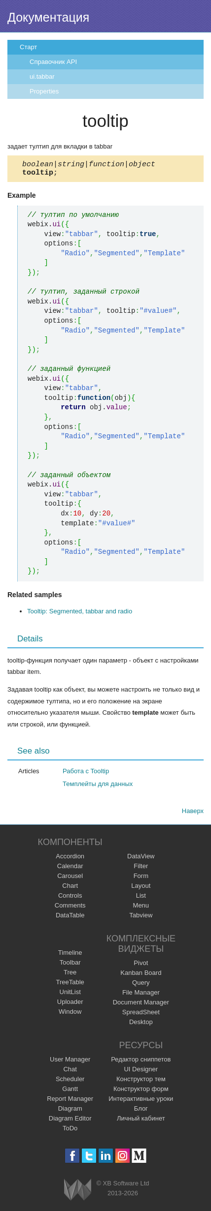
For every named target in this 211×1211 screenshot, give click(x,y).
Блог (141, 1111)
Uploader (70, 1004)
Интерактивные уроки (140, 1101)
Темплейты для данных (98, 786)
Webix (77, 1192)
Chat (69, 1072)
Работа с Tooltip (86, 774)
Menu (141, 908)
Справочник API (53, 61)
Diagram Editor (70, 1121)
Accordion (70, 859)
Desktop (141, 1025)
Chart (70, 888)
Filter (141, 869)
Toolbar (70, 965)
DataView (140, 859)
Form (141, 878)
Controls (70, 898)
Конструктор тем (141, 1082)
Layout (140, 888)
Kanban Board (140, 975)
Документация (48, 17)
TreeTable (70, 985)
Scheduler (70, 1082)
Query (140, 985)
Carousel (70, 878)
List (141, 898)
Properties (44, 91)
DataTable (70, 918)
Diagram (70, 1111)
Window (70, 1014)
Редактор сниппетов (141, 1062)
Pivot (141, 965)
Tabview (140, 918)
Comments (70, 908)
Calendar (70, 869)
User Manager (70, 1062)
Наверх (193, 813)
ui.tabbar (42, 76)
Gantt (70, 1091)
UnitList (70, 995)
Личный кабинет (141, 1121)
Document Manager (141, 1005)
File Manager (141, 995)
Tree (70, 975)
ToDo (70, 1131)
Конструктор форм (141, 1091)
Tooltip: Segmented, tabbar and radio (79, 614)
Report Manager (70, 1101)
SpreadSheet (141, 1015)
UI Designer (141, 1072)
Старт (28, 47)
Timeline (70, 955)
